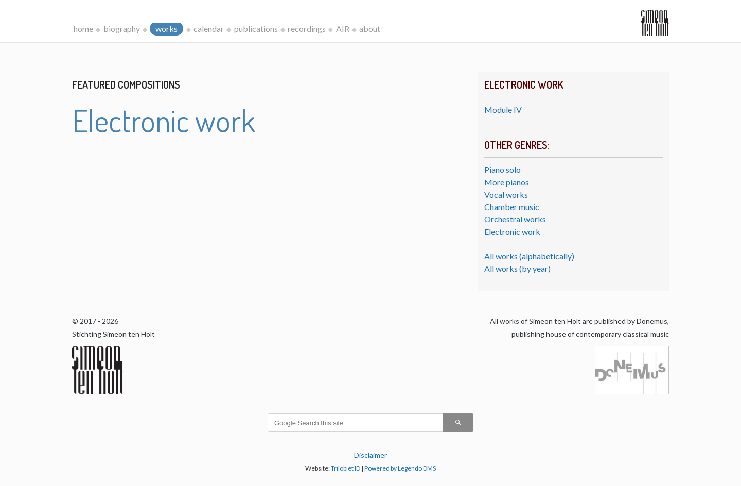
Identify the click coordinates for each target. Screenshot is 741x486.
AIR (342, 28)
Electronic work (512, 231)
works (166, 28)
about (369, 28)
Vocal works (506, 194)
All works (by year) (517, 268)
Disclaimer (370, 454)
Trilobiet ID (345, 468)
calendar (208, 28)
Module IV (503, 109)
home (83, 28)
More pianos (506, 182)
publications (256, 28)
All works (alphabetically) (529, 256)
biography (121, 28)
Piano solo (502, 170)
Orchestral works (515, 219)
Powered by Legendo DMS (400, 468)
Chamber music (511, 207)
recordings (307, 28)
